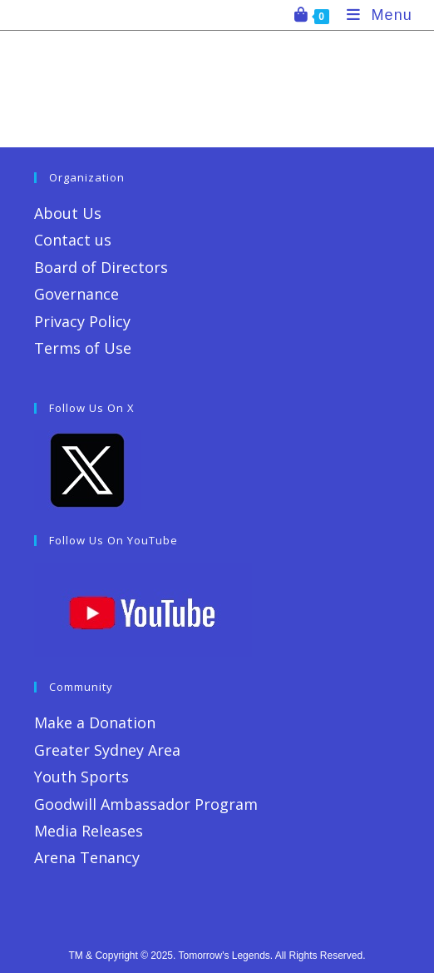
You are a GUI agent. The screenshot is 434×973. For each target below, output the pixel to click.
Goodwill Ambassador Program (146, 804)
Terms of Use (82, 348)
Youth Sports (81, 777)
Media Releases (88, 831)
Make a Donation (94, 722)
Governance (76, 294)
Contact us (72, 240)
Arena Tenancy (87, 857)
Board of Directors (101, 267)
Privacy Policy (82, 321)
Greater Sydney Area (107, 750)
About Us (67, 213)
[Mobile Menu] (373, 15)
